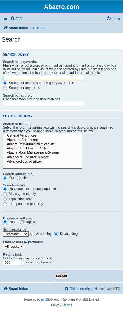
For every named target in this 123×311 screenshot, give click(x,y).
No (22, 177)
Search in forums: (17, 124)
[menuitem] (16, 18)
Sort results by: (15, 229)
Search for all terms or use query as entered (38, 83)
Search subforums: (18, 174)
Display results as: (18, 218)
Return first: (12, 254)
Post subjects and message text (29, 189)
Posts (10, 222)
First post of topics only (23, 204)
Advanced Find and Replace (43, 157)
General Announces (43, 136)
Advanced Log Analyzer (43, 161)
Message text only (19, 194)
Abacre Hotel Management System (43, 153)
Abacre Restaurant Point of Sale (43, 144)
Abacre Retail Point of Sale (43, 148)
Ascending (41, 234)
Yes (8, 177)
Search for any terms (21, 88)
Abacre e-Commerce (43, 140)
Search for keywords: (20, 62)
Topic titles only (17, 199)
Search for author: (17, 95)
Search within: (14, 185)
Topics (27, 222)
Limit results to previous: (23, 242)
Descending (66, 234)
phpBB (45, 299)
